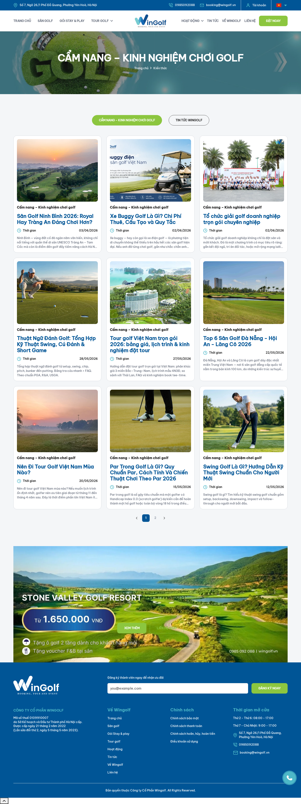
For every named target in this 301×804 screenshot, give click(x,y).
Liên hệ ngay (167, 628)
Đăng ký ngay (269, 688)
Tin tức (112, 757)
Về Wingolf (115, 765)
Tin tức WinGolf (189, 120)
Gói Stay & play (118, 734)
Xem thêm (132, 628)
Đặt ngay (273, 21)
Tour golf (113, 741)
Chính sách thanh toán (186, 726)
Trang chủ (141, 68)
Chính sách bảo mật (184, 718)
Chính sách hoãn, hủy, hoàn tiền (192, 734)
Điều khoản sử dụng (184, 741)
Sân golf (113, 726)
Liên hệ (112, 772)
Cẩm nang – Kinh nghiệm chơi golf (127, 120)
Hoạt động (114, 749)
